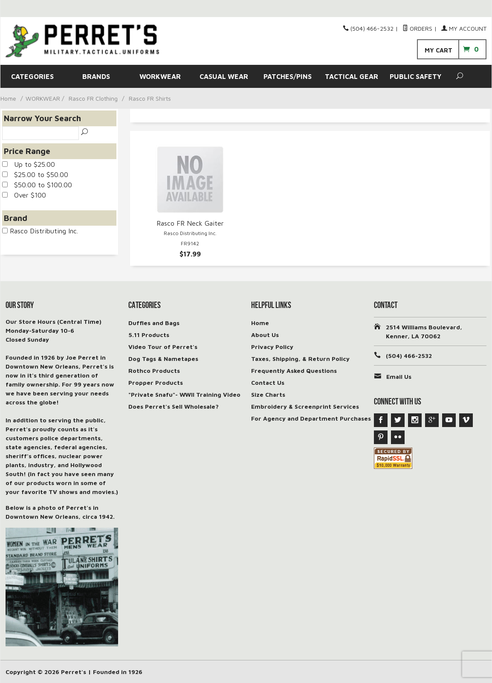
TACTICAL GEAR (351, 76)
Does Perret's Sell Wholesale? (173, 406)
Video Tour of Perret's (162, 346)
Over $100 (24, 195)
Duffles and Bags (153, 322)
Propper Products (155, 382)
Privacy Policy (272, 346)
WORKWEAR (160, 76)
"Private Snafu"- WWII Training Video (184, 394)
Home (8, 98)
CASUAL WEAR (224, 76)
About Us (265, 334)
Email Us (398, 376)
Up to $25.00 (28, 164)
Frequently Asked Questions (294, 370)
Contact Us (267, 382)
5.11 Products (148, 334)
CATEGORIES (32, 76)
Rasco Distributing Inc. (40, 231)
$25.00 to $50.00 (35, 174)
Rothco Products (154, 370)
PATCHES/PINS (287, 76)
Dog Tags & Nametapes (163, 358)
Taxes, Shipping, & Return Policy (300, 358)
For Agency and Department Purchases (311, 418)
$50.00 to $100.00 (37, 185)
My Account (463, 28)
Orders (417, 28)
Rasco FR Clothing (93, 98)
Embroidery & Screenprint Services (305, 406)
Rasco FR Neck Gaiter (190, 223)
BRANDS (96, 76)
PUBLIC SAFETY (415, 76)
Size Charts (268, 394)
